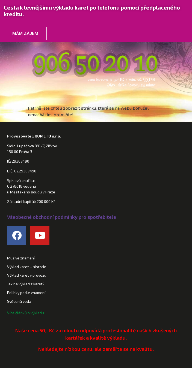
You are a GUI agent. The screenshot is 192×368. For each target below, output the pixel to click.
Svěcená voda (19, 301)
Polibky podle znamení (26, 292)
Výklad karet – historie (26, 266)
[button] (96, 97)
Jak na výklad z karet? (26, 284)
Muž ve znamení (21, 258)
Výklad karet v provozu (26, 275)
